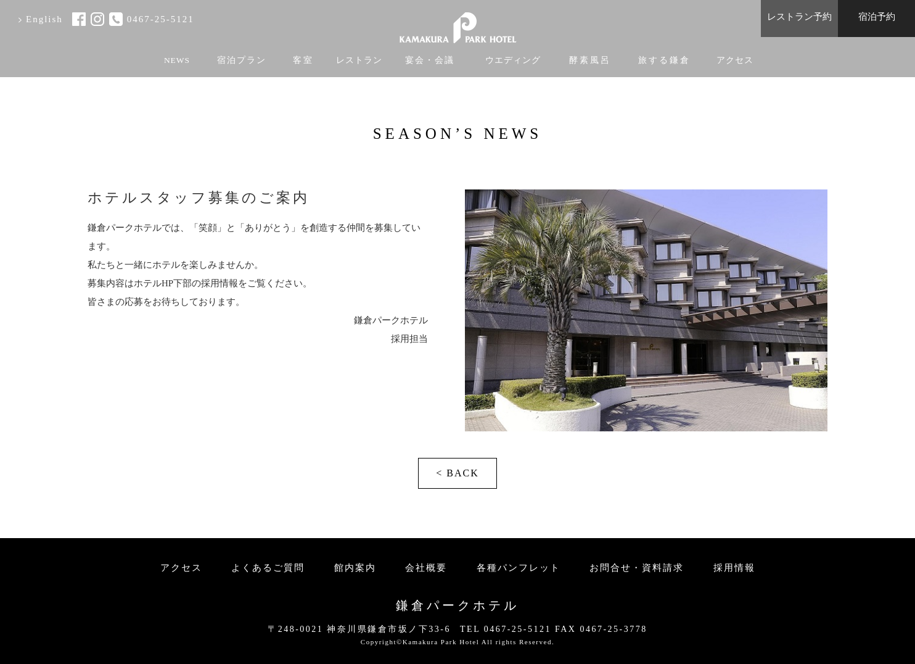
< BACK (457, 473)
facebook (79, 19)
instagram (97, 19)
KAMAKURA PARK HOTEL (457, 23)
